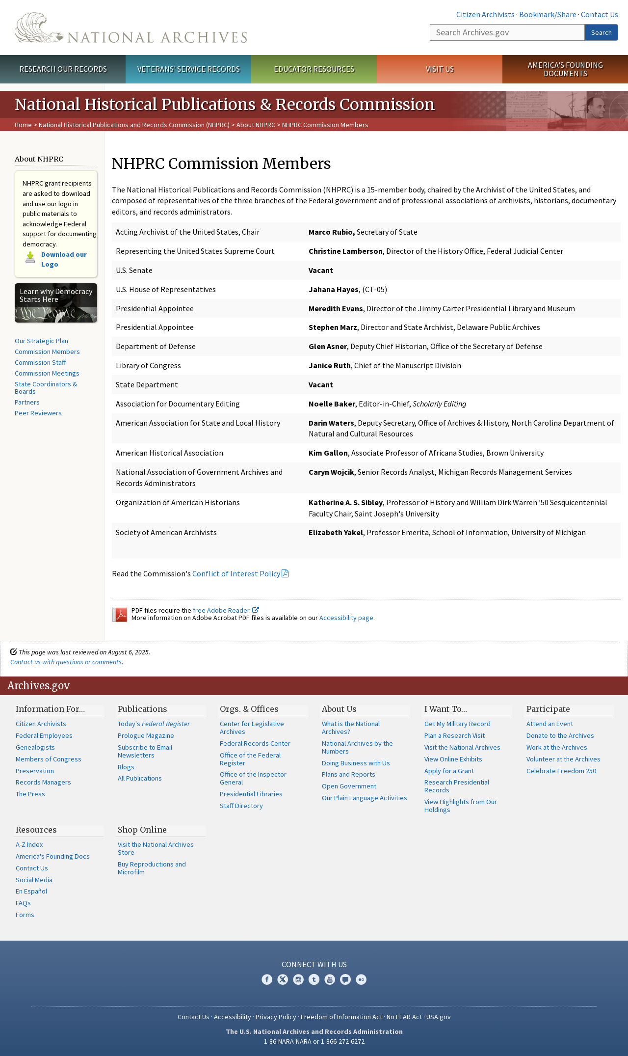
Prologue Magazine (146, 735)
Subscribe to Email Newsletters (145, 751)
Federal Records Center (255, 743)
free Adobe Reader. (226, 610)
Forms (25, 914)
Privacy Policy (276, 1016)
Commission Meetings (47, 373)
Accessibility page (346, 617)
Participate (548, 709)
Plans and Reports (348, 774)
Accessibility (232, 1016)
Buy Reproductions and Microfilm (152, 868)
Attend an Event (549, 723)
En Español (31, 891)
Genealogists (35, 747)
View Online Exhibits (453, 759)
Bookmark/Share (547, 14)
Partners (27, 402)
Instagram (298, 979)
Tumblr (314, 979)
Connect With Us (314, 964)
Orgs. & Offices (249, 709)
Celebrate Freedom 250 (561, 770)
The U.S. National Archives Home (131, 27)
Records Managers (43, 782)
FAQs (23, 902)
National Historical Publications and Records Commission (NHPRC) (134, 124)
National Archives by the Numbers (357, 747)
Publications (142, 709)
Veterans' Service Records (188, 69)
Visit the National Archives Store (156, 848)
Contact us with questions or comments (66, 661)
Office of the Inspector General (253, 778)
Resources (36, 830)
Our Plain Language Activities (364, 797)
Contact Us (599, 14)
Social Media (34, 879)
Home (23, 124)
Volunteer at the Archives (563, 759)
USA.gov (438, 1016)
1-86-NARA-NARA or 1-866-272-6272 (314, 1041)
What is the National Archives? (351, 727)
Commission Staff (40, 362)
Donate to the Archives (560, 735)
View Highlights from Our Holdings (460, 805)
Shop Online (142, 830)
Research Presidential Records (456, 786)
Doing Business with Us (356, 762)
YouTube (330, 979)
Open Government (349, 786)
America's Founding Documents (565, 69)
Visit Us (440, 69)
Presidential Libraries (251, 793)
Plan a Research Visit (454, 735)
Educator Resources (314, 69)
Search (601, 32)
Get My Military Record (457, 723)
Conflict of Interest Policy (236, 573)
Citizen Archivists (485, 14)
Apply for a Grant (449, 770)
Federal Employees (44, 735)
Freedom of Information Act (341, 1016)
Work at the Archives (556, 747)
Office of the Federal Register (250, 759)
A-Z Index (29, 844)
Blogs (126, 766)
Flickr (361, 979)
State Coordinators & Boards (46, 387)
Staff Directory (241, 805)
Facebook (267, 979)
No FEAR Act (404, 1016)
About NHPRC (255, 124)
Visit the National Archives (462, 747)
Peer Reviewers (38, 412)
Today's (154, 723)
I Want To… (445, 709)
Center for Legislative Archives (252, 727)
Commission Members (47, 351)
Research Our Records (63, 69)
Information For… (50, 709)
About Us (339, 709)
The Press (30, 793)
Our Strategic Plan (41, 340)
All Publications (140, 778)
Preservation (35, 770)
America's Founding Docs (53, 856)
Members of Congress (48, 759)
